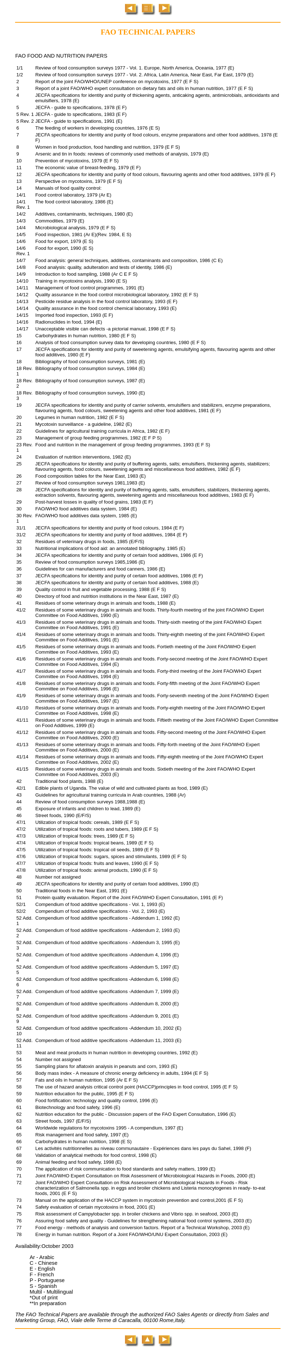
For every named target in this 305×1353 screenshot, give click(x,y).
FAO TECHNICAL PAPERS (148, 32)
